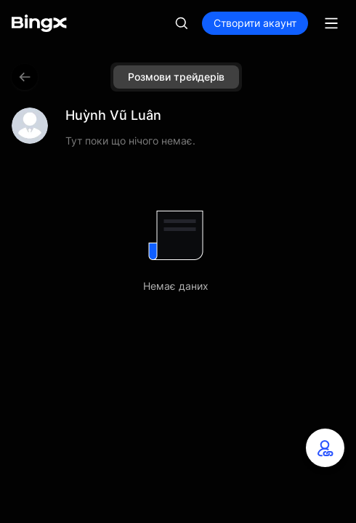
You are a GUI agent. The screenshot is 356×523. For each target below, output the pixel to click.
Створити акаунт (255, 23)
